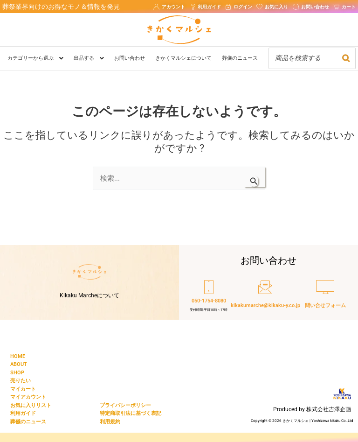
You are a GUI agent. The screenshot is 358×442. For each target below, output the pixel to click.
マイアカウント (28, 397)
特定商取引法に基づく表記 (130, 413)
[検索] (346, 58)
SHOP (17, 373)
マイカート (23, 389)
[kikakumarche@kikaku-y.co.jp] (265, 297)
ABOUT (18, 364)
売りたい (20, 381)
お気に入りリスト (30, 405)
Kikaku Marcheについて (89, 295)
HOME (17, 356)
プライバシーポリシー (125, 405)
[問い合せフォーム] (325, 297)
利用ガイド (23, 413)
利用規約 (110, 422)
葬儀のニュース (28, 422)
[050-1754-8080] (208, 297)
